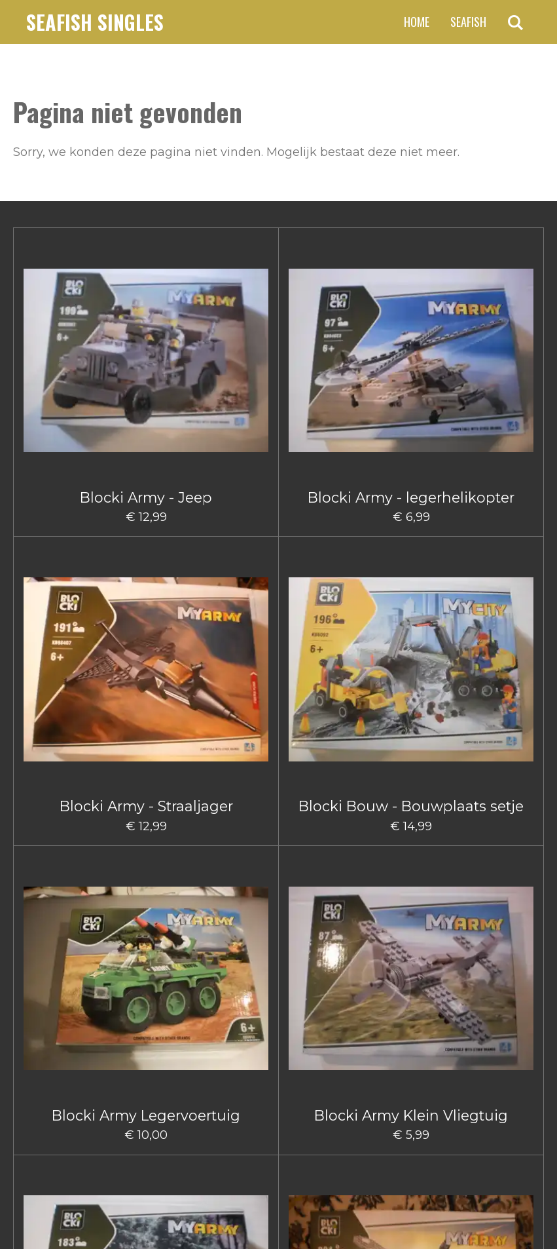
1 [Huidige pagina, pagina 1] (206, 1044)
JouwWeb (518, 1212)
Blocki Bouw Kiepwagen (322, 708)
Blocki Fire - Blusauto (323, 896)
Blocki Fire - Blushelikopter (411, 905)
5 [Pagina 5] (299, 1044)
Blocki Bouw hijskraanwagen (234, 708)
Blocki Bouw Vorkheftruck (499, 708)
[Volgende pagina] (385, 1043)
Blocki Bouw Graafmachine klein (146, 716)
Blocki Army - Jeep (58, 337)
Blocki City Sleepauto (146, 905)
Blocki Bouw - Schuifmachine (411, 527)
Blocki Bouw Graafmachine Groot (58, 716)
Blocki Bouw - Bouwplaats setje (323, 346)
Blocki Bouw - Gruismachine (234, 527)
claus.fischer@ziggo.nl (121, 1113)
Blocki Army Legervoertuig (411, 346)
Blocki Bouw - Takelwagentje (499, 527)
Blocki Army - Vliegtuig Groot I (146, 527)
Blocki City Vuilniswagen (234, 905)
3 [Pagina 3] (252, 1044)
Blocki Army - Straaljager (234, 346)
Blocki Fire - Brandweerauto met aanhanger (499, 930)
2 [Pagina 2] (228, 1044)
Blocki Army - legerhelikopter (146, 346)
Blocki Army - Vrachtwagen (58, 527)
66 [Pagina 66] (345, 1044)
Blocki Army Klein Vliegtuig (499, 346)
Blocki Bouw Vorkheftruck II (57, 905)
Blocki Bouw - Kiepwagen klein (322, 527)
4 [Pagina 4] (276, 1044)
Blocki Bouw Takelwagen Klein (411, 708)
